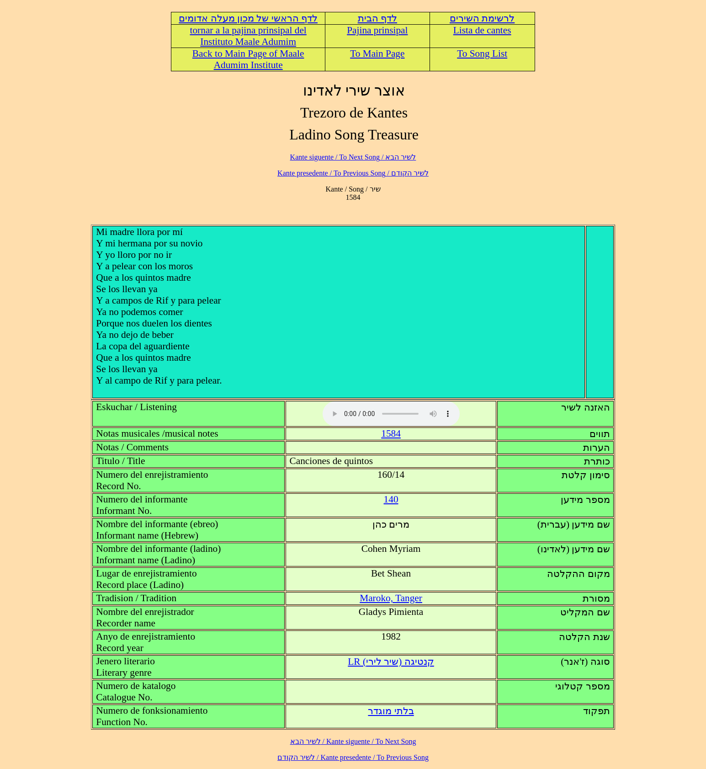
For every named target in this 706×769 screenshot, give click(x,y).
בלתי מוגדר (391, 710)
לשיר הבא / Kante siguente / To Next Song (353, 157)
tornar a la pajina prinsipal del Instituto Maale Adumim (248, 36)
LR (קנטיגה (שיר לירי (391, 661)
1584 (391, 433)
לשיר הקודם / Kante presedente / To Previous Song (353, 173)
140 (391, 499)
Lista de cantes (482, 30)
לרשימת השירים (482, 18)
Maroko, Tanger (391, 598)
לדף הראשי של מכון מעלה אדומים (248, 18)
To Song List (482, 53)
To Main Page (377, 53)
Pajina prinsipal (377, 30)
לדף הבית (377, 18)
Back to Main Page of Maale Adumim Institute (248, 59)
